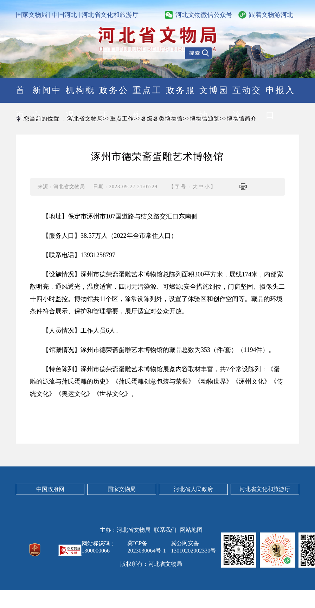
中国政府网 (50, 489)
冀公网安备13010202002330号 (193, 547)
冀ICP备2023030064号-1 (146, 547)
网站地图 (191, 530)
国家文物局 (31, 14)
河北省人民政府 (193, 489)
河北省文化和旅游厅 (110, 14)
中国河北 (64, 14)
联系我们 (165, 530)
